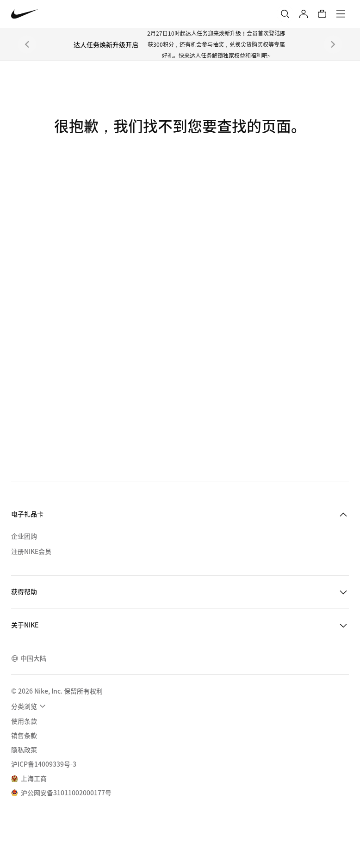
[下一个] (333, 44)
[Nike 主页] (24, 14)
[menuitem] (29, 706)
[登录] (303, 14)
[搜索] (285, 14)
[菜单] (340, 14)
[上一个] (26, 44)
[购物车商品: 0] (322, 14)
